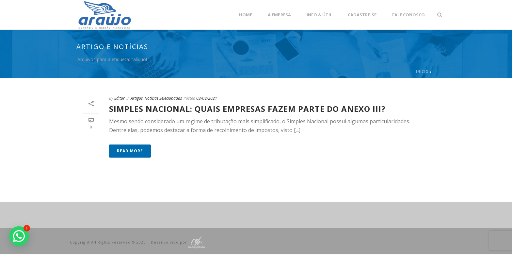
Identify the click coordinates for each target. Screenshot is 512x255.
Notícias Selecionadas (163, 98)
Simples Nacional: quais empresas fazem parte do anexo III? (247, 108)
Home (245, 15)
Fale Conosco (408, 15)
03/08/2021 (206, 98)
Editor (119, 98)
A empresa (279, 15)
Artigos (137, 98)
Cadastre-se (362, 15)
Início (422, 71)
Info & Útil (319, 15)
